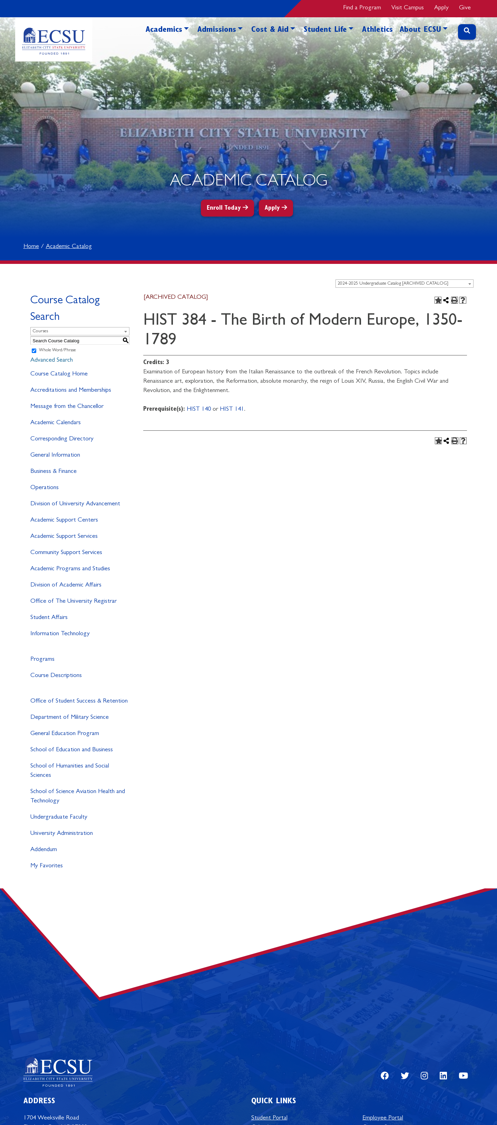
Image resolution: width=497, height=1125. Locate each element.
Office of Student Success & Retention (79, 701)
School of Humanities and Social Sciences (69, 771)
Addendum (43, 850)
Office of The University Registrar (73, 602)
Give (465, 8)
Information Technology (60, 634)
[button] (186, 40)
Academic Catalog (69, 247)
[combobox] (404, 283)
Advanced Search (51, 360)
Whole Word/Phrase (57, 351)
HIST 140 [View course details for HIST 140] (199, 410)
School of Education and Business (71, 750)
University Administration (61, 834)
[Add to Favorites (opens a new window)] (438, 300)
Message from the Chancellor (67, 407)
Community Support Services (66, 553)
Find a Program (362, 8)
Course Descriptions (56, 676)
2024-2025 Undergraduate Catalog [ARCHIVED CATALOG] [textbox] (393, 284)
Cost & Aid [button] (270, 30)
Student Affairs (49, 618)
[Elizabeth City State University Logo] (53, 39)
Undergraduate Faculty (58, 817)
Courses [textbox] (40, 331)
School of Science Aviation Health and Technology (77, 796)
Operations (44, 488)
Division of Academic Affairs (65, 585)
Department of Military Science (69, 718)
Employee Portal (382, 1118)
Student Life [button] (325, 30)
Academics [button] (164, 30)
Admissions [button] (216, 30)
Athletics (377, 30)
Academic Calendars (55, 423)
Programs (42, 660)
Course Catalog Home (59, 374)
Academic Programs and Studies (70, 569)
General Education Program (64, 734)
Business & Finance (53, 472)
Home (31, 247)
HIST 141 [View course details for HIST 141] (232, 410)
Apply (441, 8)
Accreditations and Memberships (70, 391)
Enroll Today (224, 209)
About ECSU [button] (420, 30)
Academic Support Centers (64, 520)
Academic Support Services (64, 537)
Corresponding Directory (62, 439)
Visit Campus (407, 8)
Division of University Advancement (75, 504)
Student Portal (269, 1118)
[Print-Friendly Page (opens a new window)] (454, 300)
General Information (55, 455)
